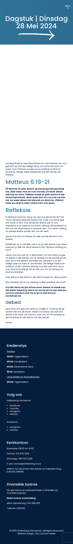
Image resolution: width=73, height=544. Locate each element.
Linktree (14, 414)
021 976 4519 (22, 453)
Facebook (15, 405)
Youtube (14, 408)
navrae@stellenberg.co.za (27, 463)
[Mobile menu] (69, 5)
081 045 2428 (25, 458)
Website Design (26, 533)
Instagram (15, 411)
